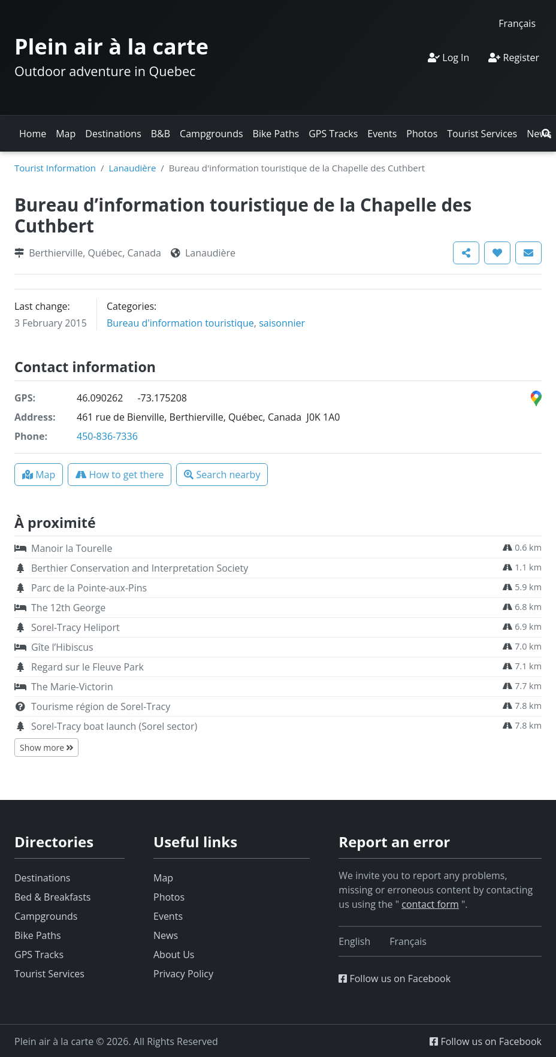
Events (382, 133)
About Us (174, 954)
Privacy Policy (183, 973)
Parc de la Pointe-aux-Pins (89, 587)
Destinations (113, 133)
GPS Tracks (333, 133)
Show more (46, 747)
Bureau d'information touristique (180, 323)
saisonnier (282, 323)
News (165, 935)
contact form (430, 904)
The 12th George (68, 607)
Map (65, 133)
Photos (421, 133)
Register (513, 57)
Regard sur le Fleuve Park (87, 667)
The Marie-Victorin (72, 686)
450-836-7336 (107, 436)
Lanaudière (132, 168)
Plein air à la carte (111, 46)
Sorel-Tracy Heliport (75, 627)
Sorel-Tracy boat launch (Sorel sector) (114, 726)
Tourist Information (55, 168)
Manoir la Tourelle (71, 548)
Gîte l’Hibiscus (62, 647)
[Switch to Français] (517, 23)
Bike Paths (276, 133)
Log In (448, 57)
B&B (160, 133)
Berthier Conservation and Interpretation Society (139, 568)
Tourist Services (482, 133)
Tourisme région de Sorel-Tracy (100, 706)
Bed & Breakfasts (52, 897)
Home (32, 133)
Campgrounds (211, 133)
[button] (546, 133)
